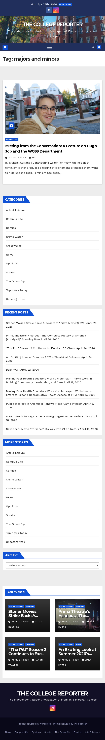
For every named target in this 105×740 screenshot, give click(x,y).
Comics (11, 227)
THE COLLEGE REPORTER (53, 24)
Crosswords (14, 245)
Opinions (12, 263)
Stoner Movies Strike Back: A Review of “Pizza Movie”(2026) (45, 323)
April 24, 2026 (21, 622)
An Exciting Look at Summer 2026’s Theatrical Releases (43, 357)
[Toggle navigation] (49, 47)
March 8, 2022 (18, 158)
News (9, 254)
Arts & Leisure (15, 210)
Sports (10, 272)
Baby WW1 (13, 369)
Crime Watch (14, 236)
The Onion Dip (15, 281)
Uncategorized (15, 299)
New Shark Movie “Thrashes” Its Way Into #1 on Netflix (42, 429)
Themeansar (80, 724)
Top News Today (16, 290)
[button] (93, 47)
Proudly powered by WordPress (35, 724)
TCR (32, 158)
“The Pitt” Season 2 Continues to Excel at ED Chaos (41, 348)
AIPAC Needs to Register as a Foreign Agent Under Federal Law (48, 416)
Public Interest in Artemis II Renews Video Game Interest (44, 403)
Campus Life (11, 139)
